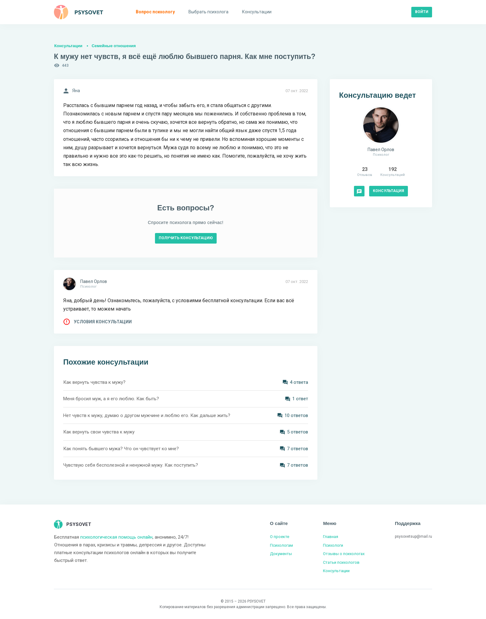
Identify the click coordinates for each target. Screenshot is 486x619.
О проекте (279, 536)
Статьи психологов (341, 562)
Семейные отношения (114, 45)
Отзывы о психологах (344, 553)
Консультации (68, 45)
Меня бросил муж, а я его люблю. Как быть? (111, 398)
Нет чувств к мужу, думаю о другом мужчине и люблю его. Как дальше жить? (146, 415)
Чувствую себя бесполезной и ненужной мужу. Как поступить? (130, 465)
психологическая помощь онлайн (116, 537)
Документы (281, 553)
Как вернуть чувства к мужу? (94, 382)
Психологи (333, 545)
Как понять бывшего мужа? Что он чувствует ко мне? (121, 448)
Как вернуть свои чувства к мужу (99, 432)
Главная (330, 536)
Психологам (281, 545)
